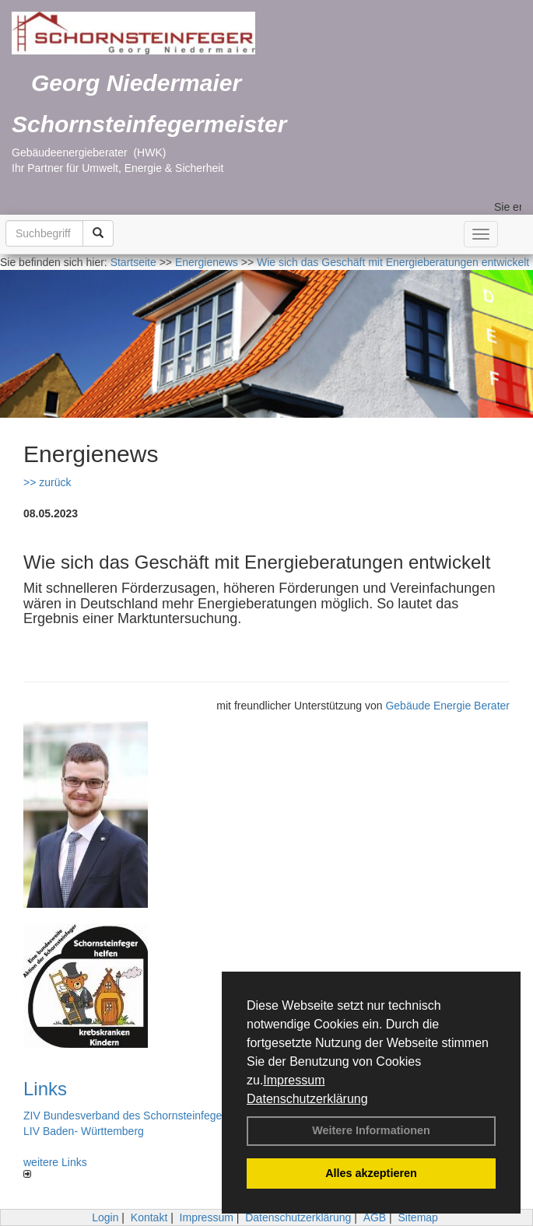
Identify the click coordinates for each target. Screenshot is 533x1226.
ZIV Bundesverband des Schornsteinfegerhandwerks (151, 1115)
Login (105, 1217)
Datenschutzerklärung (307, 1098)
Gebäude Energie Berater (447, 705)
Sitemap (418, 1217)
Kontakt (149, 1217)
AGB (375, 1217)
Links (45, 1088)
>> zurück (47, 482)
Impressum (293, 1080)
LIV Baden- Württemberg (83, 1131)
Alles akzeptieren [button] (371, 1173)
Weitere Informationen (371, 1130)
